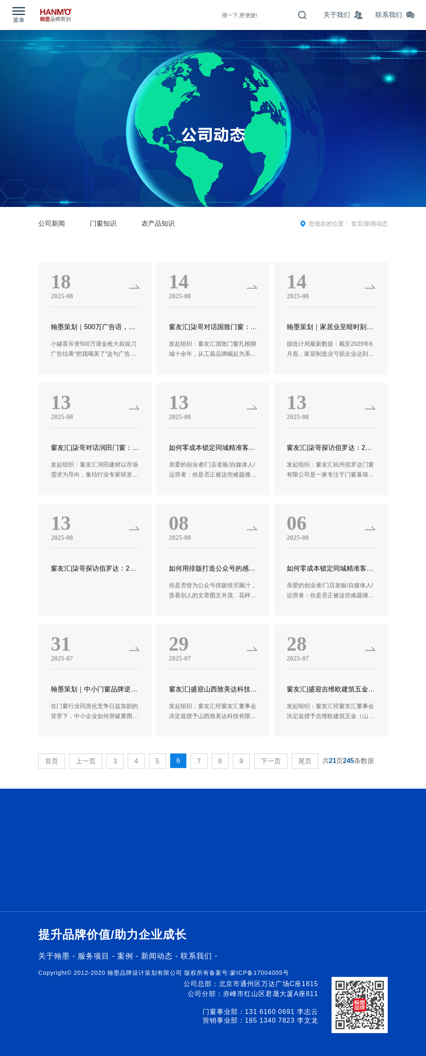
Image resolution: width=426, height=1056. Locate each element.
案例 (126, 956)
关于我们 (355, 14)
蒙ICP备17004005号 (259, 972)
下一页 (271, 778)
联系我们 (196, 956)
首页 (357, 223)
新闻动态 (376, 223)
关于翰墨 (54, 956)
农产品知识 (158, 223)
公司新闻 (51, 223)
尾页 (305, 778)
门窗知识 (103, 223)
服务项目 (93, 956)
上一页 (86, 778)
